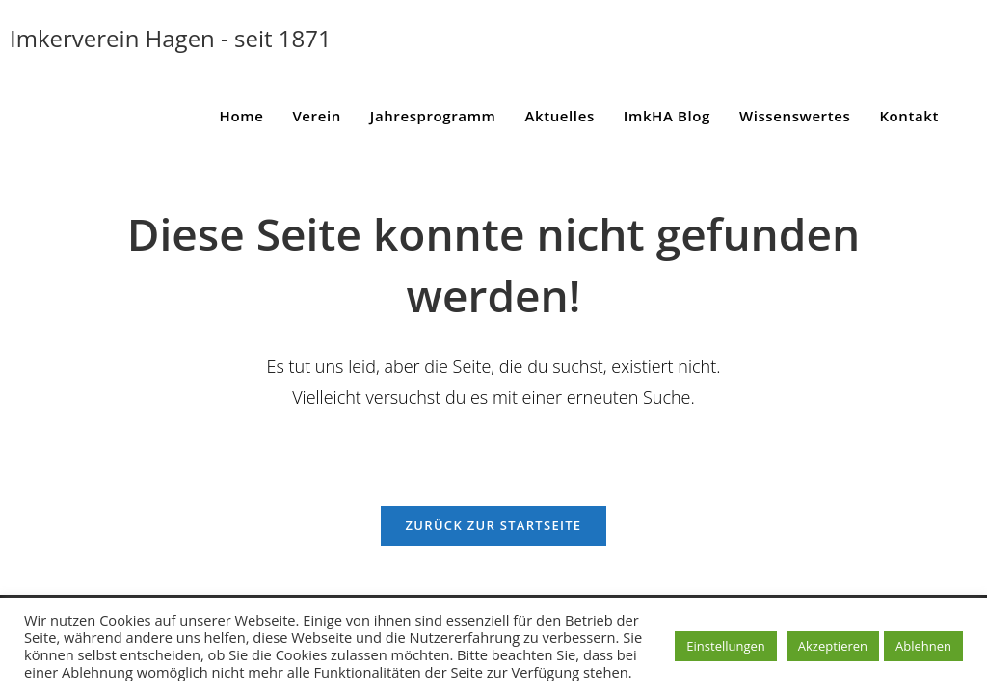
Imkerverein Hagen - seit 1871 (171, 38)
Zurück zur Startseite (494, 525)
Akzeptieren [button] (832, 645)
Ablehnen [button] (923, 645)
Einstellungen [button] (725, 645)
